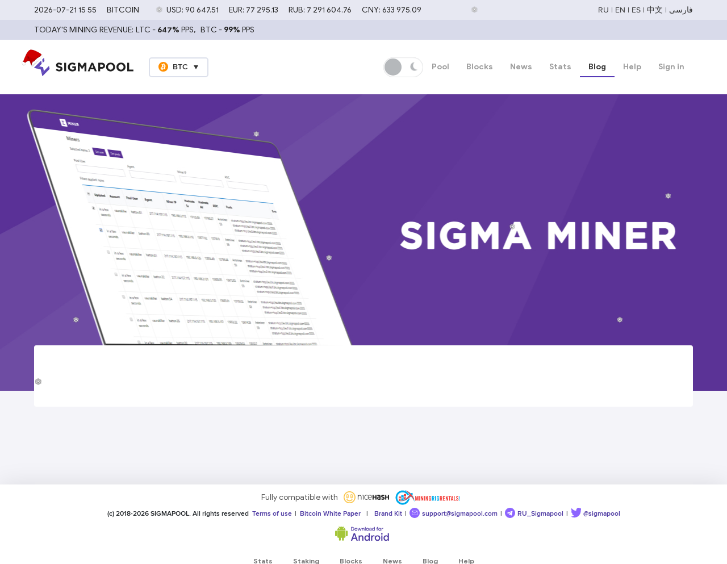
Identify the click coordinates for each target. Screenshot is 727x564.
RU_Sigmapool (534, 513)
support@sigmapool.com (454, 513)
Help (632, 67)
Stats (560, 67)
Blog (597, 67)
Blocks (479, 67)
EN (620, 10)
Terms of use (270, 513)
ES (636, 10)
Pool (440, 67)
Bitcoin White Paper (328, 513)
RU (603, 10)
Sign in (671, 67)
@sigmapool (595, 513)
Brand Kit (386, 513)
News (521, 67)
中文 (655, 10)
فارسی (681, 10)
